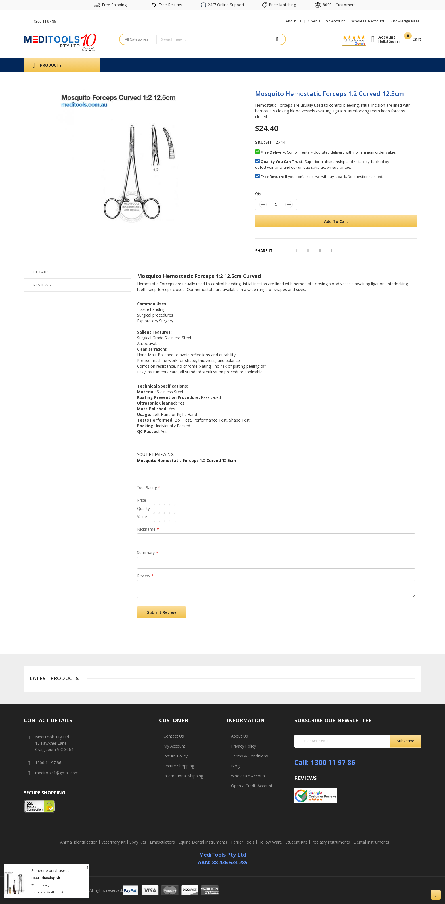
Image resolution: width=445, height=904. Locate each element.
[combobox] (212, 39)
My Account (174, 746)
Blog (235, 766)
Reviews (42, 285)
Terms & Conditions (249, 756)
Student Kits (297, 842)
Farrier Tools (243, 842)
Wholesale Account (367, 21)
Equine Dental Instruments (203, 842)
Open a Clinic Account (326, 21)
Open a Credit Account (251, 785)
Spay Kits (137, 842)
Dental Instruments (371, 842)
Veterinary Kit (113, 842)
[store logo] (60, 42)
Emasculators (162, 842)
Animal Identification (79, 842)
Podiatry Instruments (330, 842)
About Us (293, 21)
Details (41, 272)
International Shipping (183, 776)
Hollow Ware (270, 842)
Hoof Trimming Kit (45, 878)
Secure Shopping (178, 766)
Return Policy (175, 756)
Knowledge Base (405, 21)
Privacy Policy (243, 746)
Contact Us (173, 736)
